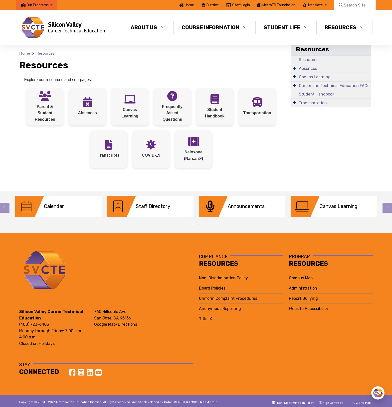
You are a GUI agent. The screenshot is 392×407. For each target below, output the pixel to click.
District (212, 5)
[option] (58, 206)
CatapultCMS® (174, 398)
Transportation (313, 103)
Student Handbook (316, 94)
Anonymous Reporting (220, 305)
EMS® (193, 398)
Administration (303, 284)
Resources (345, 27)
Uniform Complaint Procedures (228, 294)
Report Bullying (303, 294)
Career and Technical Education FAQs (334, 85)
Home (189, 5)
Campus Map (301, 274)
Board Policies (212, 284)
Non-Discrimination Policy (223, 274)
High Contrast (333, 399)
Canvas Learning (315, 77)
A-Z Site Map (359, 399)
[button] (39, 5)
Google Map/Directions (115, 320)
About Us (148, 27)
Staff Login (241, 5)
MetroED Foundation (278, 5)
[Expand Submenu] (294, 68)
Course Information (214, 27)
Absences (308, 68)
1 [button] (192, 220)
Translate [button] (315, 5)
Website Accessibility (308, 305)
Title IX (205, 315)
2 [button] (199, 220)
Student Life (286, 27)
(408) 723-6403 (34, 320)
